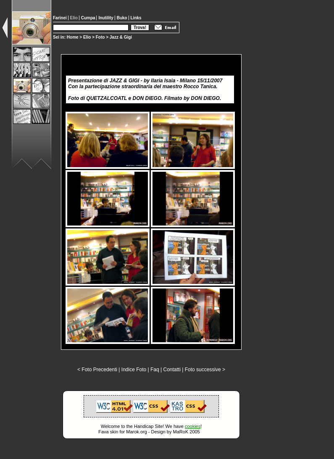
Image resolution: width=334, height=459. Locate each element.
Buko (123, 18)
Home (73, 37)
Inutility (106, 18)
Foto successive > (205, 369)
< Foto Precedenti (97, 369)
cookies (192, 426)
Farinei (60, 18)
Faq (154, 369)
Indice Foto (133, 369)
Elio (87, 37)
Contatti (171, 369)
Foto (100, 37)
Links (136, 18)
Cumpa (89, 18)
